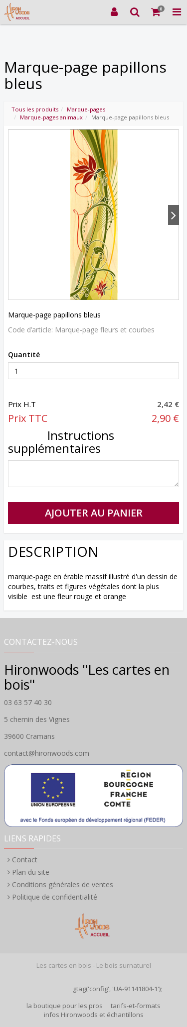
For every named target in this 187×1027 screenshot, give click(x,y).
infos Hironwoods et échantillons (94, 1014)
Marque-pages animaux (51, 117)
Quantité (24, 354)
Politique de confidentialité (54, 897)
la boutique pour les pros (64, 1005)
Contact (24, 859)
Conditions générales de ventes (62, 884)
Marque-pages (86, 109)
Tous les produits (34, 109)
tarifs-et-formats (136, 1005)
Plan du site (30, 872)
